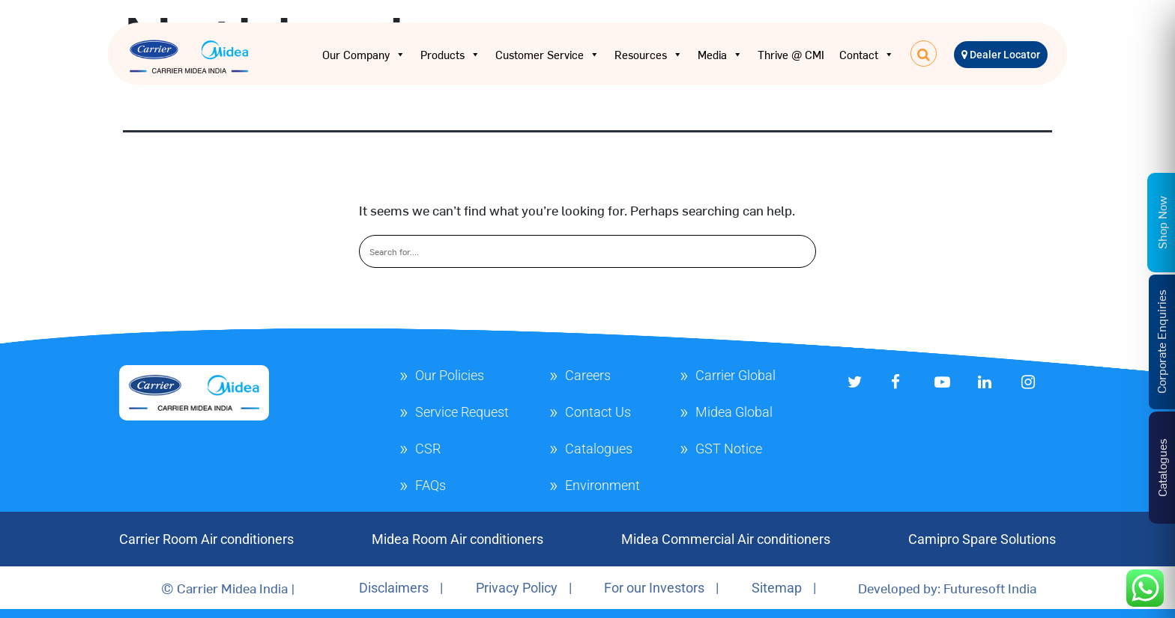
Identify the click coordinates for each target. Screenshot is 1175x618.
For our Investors (654, 588)
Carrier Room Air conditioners (206, 539)
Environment (602, 485)
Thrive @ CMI (791, 54)
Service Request (462, 412)
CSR (428, 448)
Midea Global (734, 412)
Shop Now (1161, 222)
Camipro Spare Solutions (982, 539)
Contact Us (598, 412)
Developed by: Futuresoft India (947, 587)
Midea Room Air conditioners (457, 539)
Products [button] (450, 55)
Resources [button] (648, 55)
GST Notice (728, 448)
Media (720, 55)
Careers (588, 375)
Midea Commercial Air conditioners (725, 539)
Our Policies (449, 375)
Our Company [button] (363, 55)
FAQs (430, 485)
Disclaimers (394, 588)
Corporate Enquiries (1161, 342)
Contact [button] (866, 55)
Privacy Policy (517, 588)
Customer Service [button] (547, 55)
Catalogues (598, 448)
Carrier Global (735, 375)
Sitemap (777, 588)
